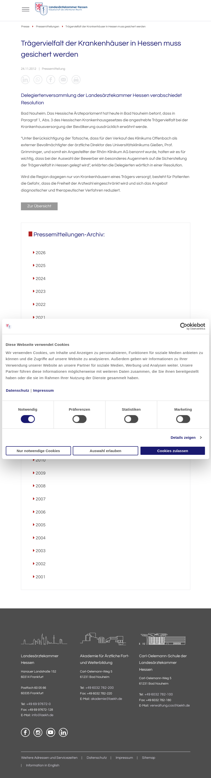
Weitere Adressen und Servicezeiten (49, 758)
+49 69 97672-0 (38, 704)
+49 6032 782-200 (99, 688)
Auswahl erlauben (105, 451)
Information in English (42, 765)
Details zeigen (183, 437)
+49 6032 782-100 (159, 694)
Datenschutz (17, 390)
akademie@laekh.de (106, 699)
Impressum (43, 390)
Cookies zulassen (172, 451)
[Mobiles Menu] (26, 9)
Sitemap (148, 758)
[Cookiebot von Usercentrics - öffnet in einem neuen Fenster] (183, 326)
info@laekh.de (42, 715)
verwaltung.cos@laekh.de (170, 705)
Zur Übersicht (39, 206)
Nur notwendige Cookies (38, 451)
